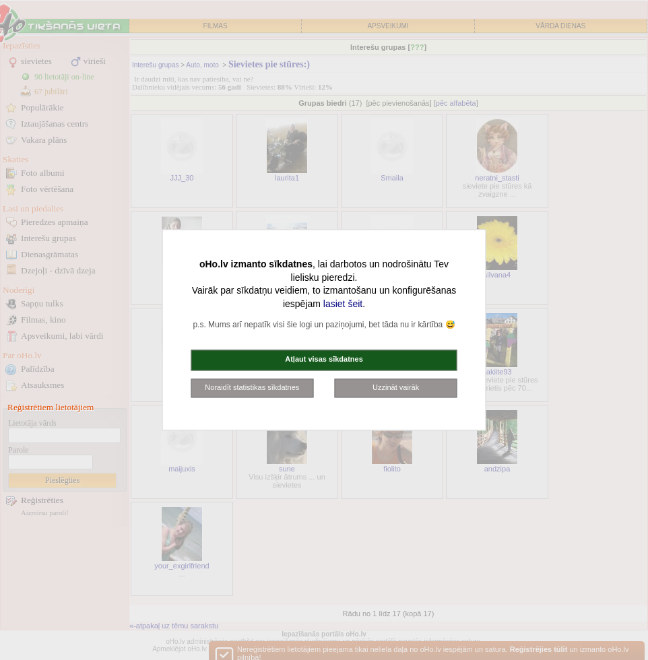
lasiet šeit (342, 303)
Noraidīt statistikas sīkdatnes (252, 387)
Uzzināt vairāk (395, 387)
